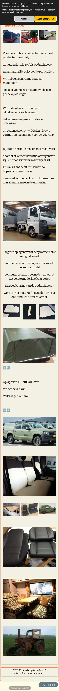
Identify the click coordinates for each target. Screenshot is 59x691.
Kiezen (24, 18)
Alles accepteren (45, 18)
